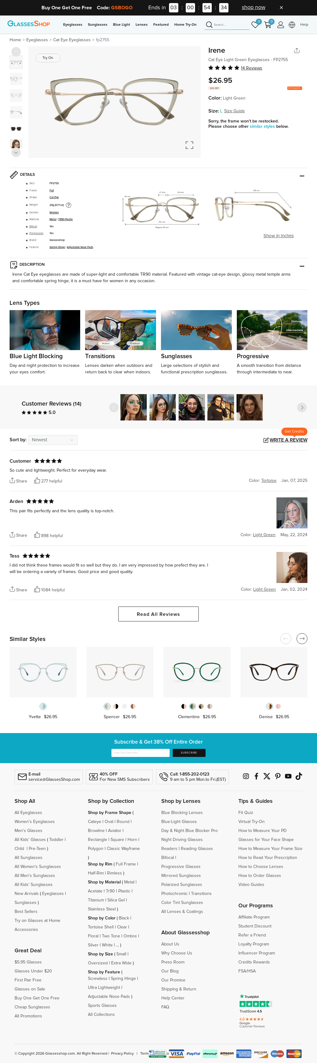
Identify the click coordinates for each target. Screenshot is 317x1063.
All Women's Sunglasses (38, 867)
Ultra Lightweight (104, 987)
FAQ (165, 1007)
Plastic (124, 891)
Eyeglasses (72, 25)
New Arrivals (27, 894)
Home (15, 40)
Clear (122, 927)
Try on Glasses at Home (37, 920)
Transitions (201, 894)
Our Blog (170, 971)
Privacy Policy (122, 1054)
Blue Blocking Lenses (182, 813)
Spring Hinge (57, 247)
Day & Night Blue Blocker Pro (189, 831)
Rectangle (97, 840)
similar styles (263, 126)
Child (20, 849)
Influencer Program (256, 953)
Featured (161, 25)
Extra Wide (121, 963)
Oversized (98, 963)
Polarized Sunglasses (181, 885)
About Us (170, 944)
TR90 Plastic (65, 219)
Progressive (36, 233)
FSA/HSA (247, 971)
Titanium (96, 900)
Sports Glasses (102, 1005)
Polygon (95, 849)
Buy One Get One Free (37, 998)
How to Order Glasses (259, 876)
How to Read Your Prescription (267, 858)
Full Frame (126, 864)
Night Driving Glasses (182, 840)
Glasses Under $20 (33, 971)
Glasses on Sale (30, 989)
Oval (109, 822)
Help (304, 25)
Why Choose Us (176, 953)
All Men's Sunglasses (35, 876)
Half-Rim (96, 873)
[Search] (227, 25)
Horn (132, 840)
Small (121, 954)
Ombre (130, 936)
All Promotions (28, 1016)
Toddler (56, 840)
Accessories (26, 929)
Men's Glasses (28, 831)
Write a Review (288, 440)
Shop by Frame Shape (109, 813)
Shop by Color (101, 918)
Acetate (95, 891)
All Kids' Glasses (30, 840)
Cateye (94, 822)
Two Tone (111, 936)
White (107, 945)
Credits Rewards (254, 962)
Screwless (97, 978)
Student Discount (254, 926)
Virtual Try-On (251, 822)
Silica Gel (116, 900)
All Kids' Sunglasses (34, 885)
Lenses (142, 25)
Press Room (173, 962)
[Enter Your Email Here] (140, 753)
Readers (169, 849)
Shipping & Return (178, 989)
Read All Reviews (158, 614)
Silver (93, 945)
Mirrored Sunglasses (181, 876)
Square (117, 840)
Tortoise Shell (101, 927)
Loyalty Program (253, 944)
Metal (53, 219)
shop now (253, 7)
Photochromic (174, 894)
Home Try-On (185, 25)
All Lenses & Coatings (182, 912)
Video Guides (251, 885)
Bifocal (33, 226)
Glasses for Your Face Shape (266, 840)
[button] (301, 407)
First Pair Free (28, 980)
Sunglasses (97, 25)
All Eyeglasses (28, 813)
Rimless (114, 873)
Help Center (173, 998)
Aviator (114, 831)
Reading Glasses (197, 849)
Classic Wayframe (123, 849)
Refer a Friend (252, 935)
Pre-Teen (37, 849)
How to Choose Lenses (260, 867)
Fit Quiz (245, 813)
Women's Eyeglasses (35, 822)
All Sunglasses (28, 858)
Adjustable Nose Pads (80, 247)
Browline (96, 831)
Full (52, 190)
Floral (93, 936)
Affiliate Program (254, 917)
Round (123, 822)
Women (54, 212)
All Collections (101, 1014)
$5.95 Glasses (28, 962)
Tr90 (110, 891)
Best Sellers (26, 912)
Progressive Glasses (181, 867)
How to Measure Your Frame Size (270, 849)
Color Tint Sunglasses (182, 903)
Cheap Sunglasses (32, 1007)
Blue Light (121, 25)
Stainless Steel (102, 909)
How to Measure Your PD (262, 831)
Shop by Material (104, 882)
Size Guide (234, 111)
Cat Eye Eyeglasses (72, 40)
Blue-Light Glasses (179, 822)
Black (124, 918)
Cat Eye (54, 197)
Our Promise (173, 980)
